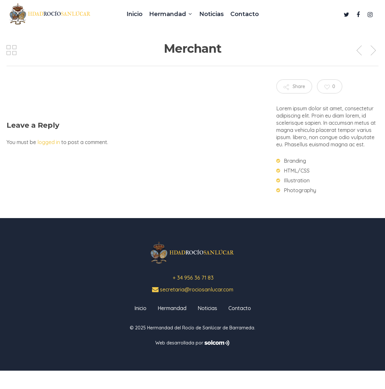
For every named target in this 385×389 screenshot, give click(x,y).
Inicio (140, 308)
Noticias (207, 308)
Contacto (239, 308)
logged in (48, 142)
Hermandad (172, 308)
